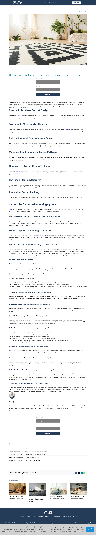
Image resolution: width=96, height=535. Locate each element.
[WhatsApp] (84, 472)
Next (85, 11)
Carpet (10, 209)
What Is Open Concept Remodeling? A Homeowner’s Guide (24, 460)
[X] (79, 472)
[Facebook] (76, 472)
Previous (80, 11)
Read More (11, 410)
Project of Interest (41, 79)
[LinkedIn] (81, 472)
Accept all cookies (90, 529)
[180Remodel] (17, 1)
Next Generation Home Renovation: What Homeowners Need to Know (28, 451)
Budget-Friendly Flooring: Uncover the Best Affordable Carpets (57, 498)
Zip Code (38, 86)
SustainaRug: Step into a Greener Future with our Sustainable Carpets (37, 499)
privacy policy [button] (11, 533)
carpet (18, 115)
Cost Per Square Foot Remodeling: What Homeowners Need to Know (27, 448)
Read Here (25, 533)
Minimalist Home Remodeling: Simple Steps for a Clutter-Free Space (27, 454)
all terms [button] (19, 533)
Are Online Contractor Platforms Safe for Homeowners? (24, 457)
